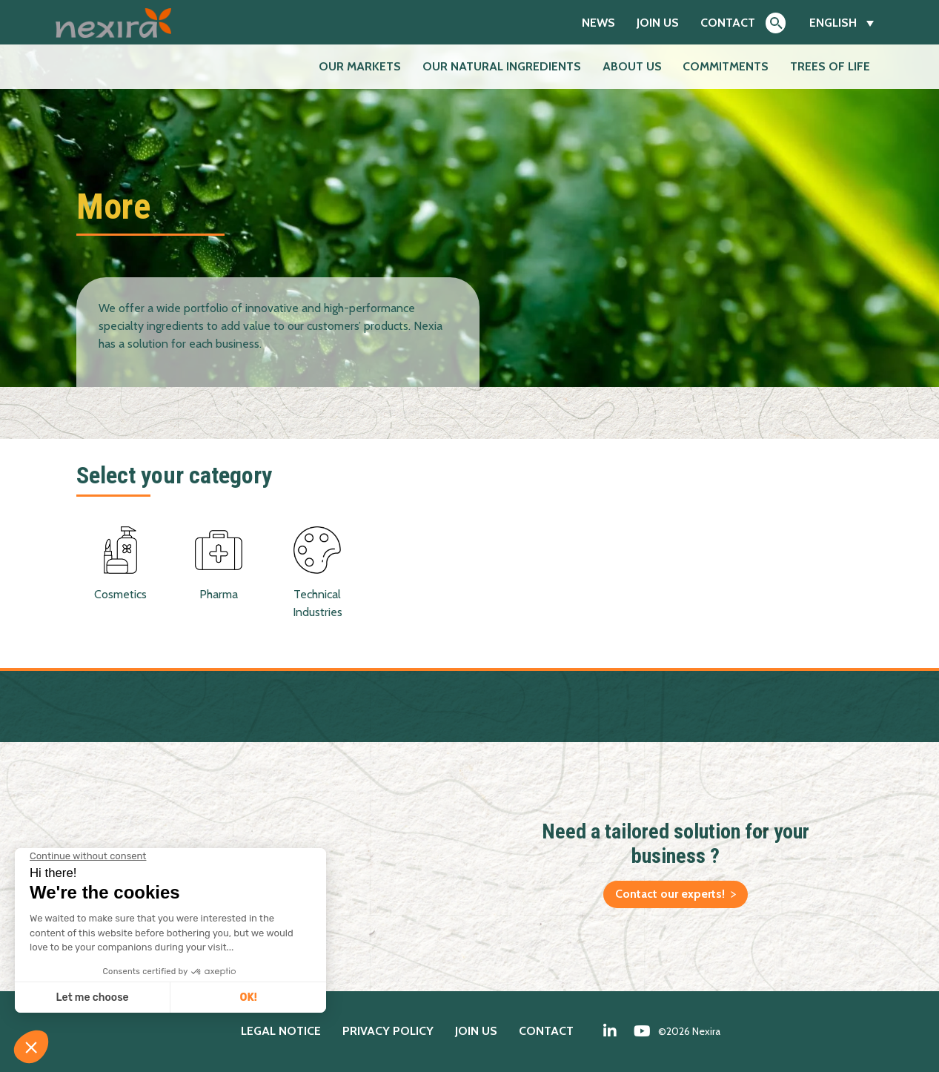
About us (632, 66)
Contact (727, 23)
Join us (658, 23)
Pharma (218, 563)
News (598, 23)
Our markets (360, 66)
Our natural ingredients (501, 66)
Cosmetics (120, 563)
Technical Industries (317, 572)
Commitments (726, 66)
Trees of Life (830, 66)
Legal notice (281, 1031)
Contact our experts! (670, 894)
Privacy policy (388, 1031)
